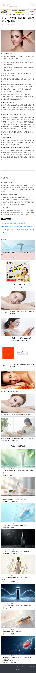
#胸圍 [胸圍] (13, 581)
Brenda (6, 553)
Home (3, 14)
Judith (6, 662)
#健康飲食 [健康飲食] (13, 662)
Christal (6, 527)
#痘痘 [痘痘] (13, 527)
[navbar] (32, 4)
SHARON (7, 501)
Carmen (6, 581)
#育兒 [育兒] (12, 475)
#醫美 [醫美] (12, 634)
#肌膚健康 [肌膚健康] (14, 553)
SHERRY (11, 24)
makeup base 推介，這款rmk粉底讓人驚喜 (14, 223)
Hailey (6, 475)
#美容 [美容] (10, 608)
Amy (5, 608)
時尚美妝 (8, 14)
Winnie (6, 634)
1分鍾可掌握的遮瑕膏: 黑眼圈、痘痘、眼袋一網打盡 (16, 226)
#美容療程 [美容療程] (15, 501)
